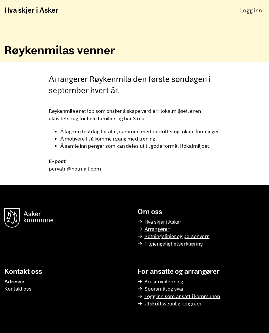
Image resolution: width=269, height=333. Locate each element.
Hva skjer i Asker (31, 10)
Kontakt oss (17, 288)
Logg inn (251, 10)
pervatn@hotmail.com (75, 168)
